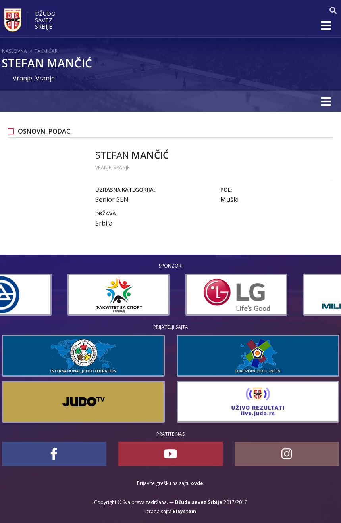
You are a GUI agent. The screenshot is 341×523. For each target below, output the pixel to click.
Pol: (226, 189)
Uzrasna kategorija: (125, 189)
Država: (106, 213)
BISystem (184, 511)
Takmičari (47, 51)
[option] (53, 295)
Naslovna (14, 51)
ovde (197, 483)
